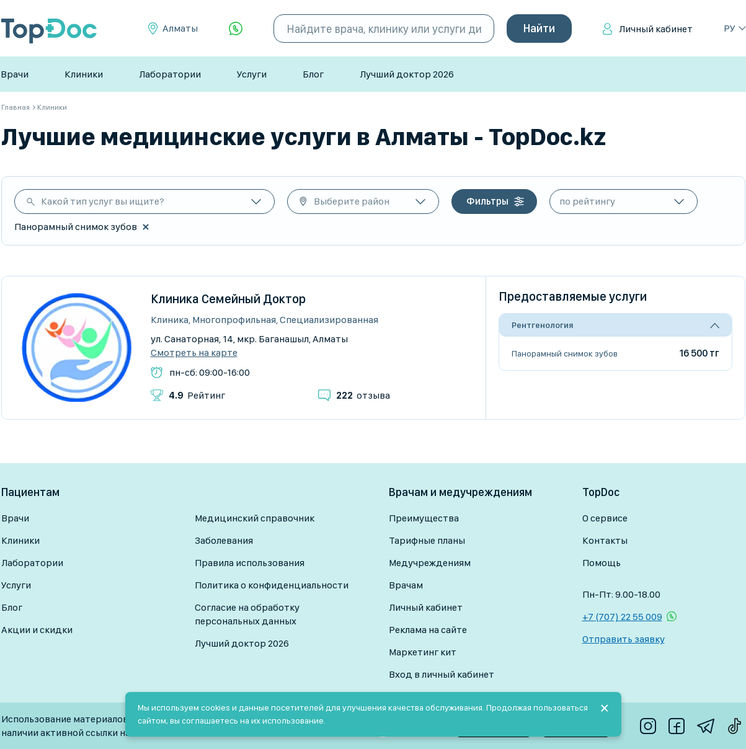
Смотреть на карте (194, 352)
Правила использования (249, 563)
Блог (313, 74)
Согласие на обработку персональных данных (247, 614)
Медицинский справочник (254, 518)
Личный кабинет (656, 29)
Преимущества (424, 518)
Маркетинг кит (422, 652)
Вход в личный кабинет (441, 674)
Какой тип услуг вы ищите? (102, 201)
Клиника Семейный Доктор (228, 298)
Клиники (83, 74)
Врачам (406, 585)
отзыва (363, 395)
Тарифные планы (427, 540)
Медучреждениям (430, 563)
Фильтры (487, 201)
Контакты (605, 540)
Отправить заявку (623, 639)
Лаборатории (170, 74)
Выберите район (351, 201)
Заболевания (224, 540)
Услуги (252, 74)
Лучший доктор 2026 (407, 74)
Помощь (601, 563)
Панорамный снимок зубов (565, 353)
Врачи (15, 74)
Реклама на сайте (428, 630)
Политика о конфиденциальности (272, 585)
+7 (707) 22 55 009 (622, 617)
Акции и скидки (37, 630)
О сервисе (605, 518)
